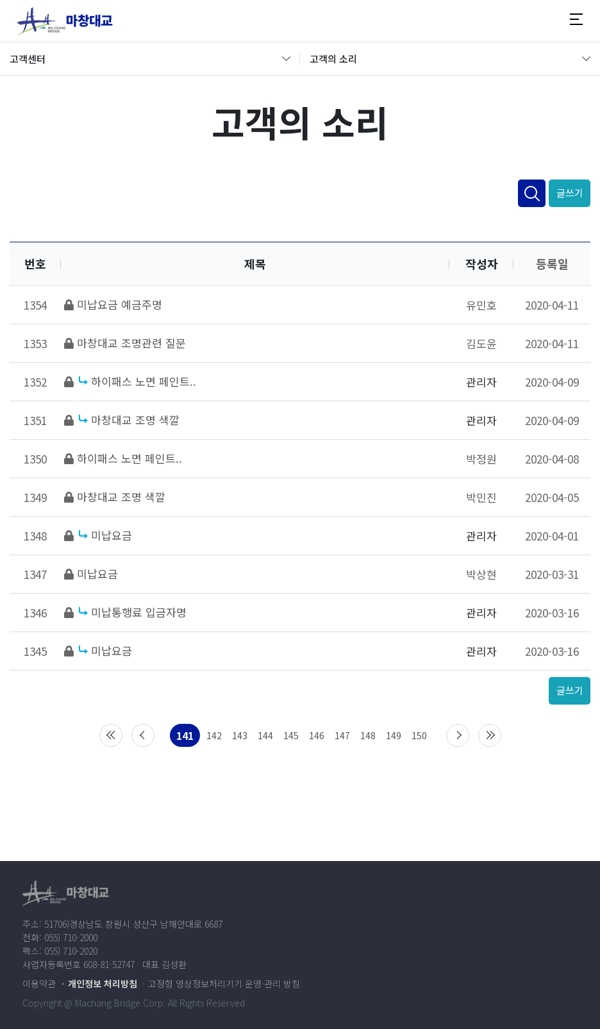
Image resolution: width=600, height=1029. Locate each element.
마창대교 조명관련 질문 (131, 343)
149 (393, 735)
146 (316, 735)
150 (419, 735)
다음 (457, 735)
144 (265, 735)
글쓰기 (569, 192)
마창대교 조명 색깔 (135, 420)
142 (214, 735)
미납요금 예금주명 (119, 304)
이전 (142, 735)
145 (291, 735)
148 (368, 735)
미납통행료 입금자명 (139, 612)
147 (342, 735)
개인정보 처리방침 (102, 983)
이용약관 (39, 983)
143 (239, 735)
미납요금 (111, 535)
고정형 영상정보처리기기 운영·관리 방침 (224, 983)
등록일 (552, 263)
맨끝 (489, 735)
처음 (110, 735)
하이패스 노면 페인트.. (143, 381)
